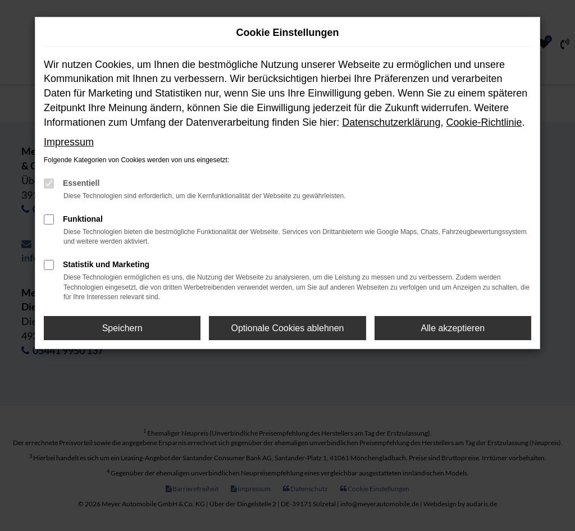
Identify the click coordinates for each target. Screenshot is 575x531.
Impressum (69, 142)
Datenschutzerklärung (391, 122)
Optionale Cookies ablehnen (287, 328)
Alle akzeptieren (453, 328)
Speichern (122, 328)
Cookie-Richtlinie (484, 122)
